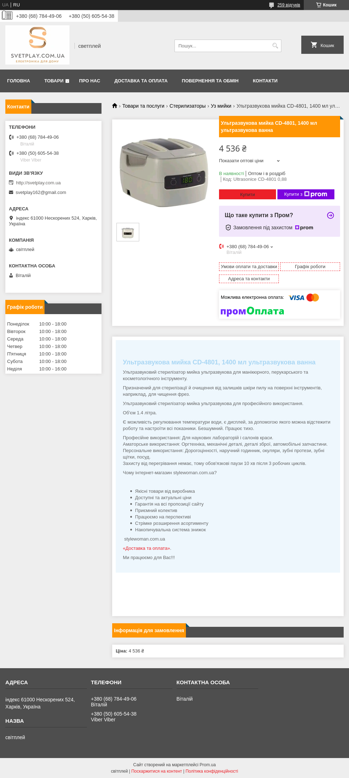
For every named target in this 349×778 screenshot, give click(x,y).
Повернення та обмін (210, 80)
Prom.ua (208, 764)
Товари (53, 80)
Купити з (305, 194)
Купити (247, 194)
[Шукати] (275, 46)
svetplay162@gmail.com (41, 192)
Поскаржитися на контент (156, 771)
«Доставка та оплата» (146, 548)
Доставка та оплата (140, 80)
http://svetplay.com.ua (38, 182)
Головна (18, 80)
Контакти (265, 80)
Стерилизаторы (188, 106)
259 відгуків (288, 4)
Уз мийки (221, 106)
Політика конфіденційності (212, 771)
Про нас (89, 80)
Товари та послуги (143, 106)
